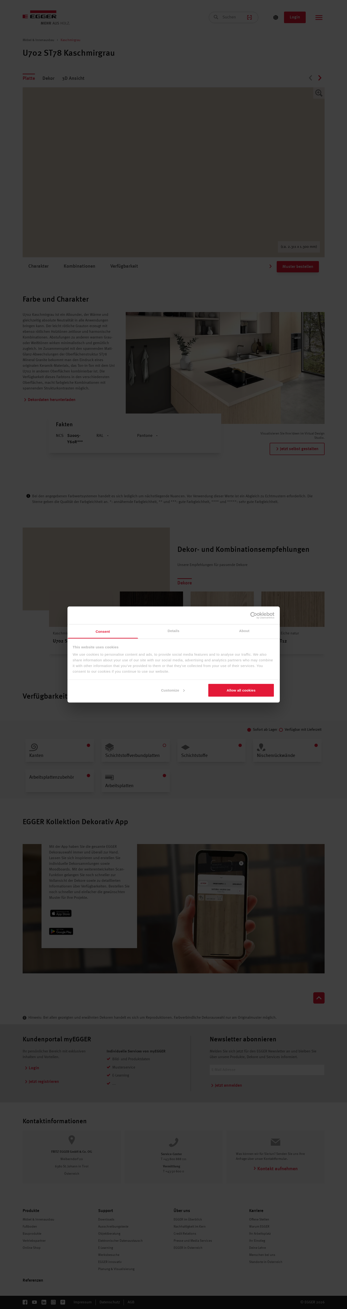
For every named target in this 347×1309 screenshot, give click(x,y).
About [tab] (244, 631)
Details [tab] (174, 631)
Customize (173, 690)
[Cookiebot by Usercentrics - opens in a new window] (253, 615)
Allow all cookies (241, 690)
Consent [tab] (103, 631)
